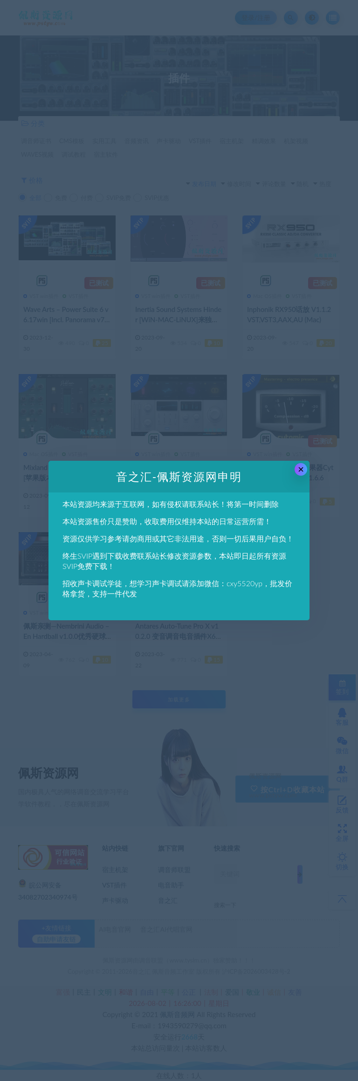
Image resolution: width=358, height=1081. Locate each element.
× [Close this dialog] (301, 469)
